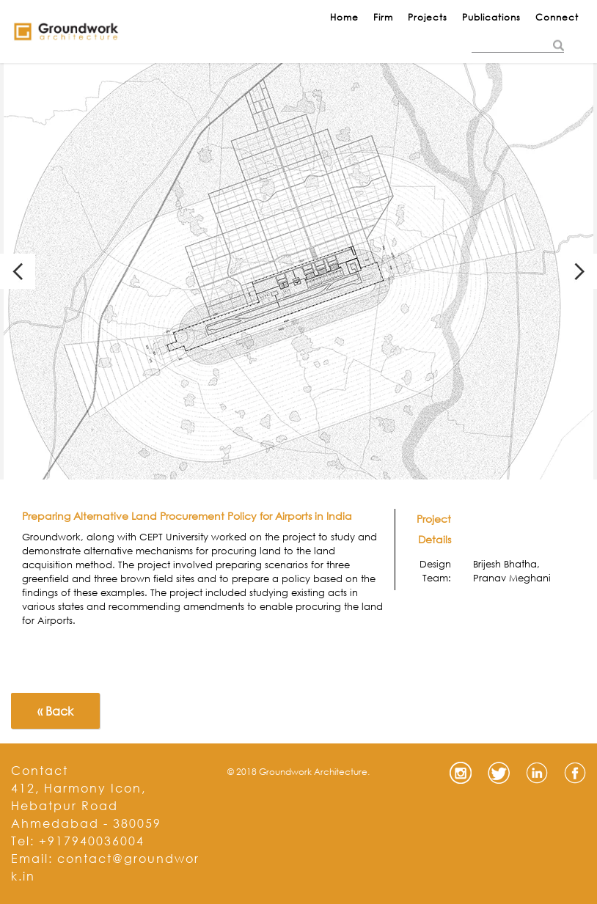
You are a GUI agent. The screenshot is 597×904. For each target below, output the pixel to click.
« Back (55, 711)
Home (344, 17)
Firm (383, 17)
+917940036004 (91, 840)
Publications (491, 17)
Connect (557, 17)
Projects (427, 17)
